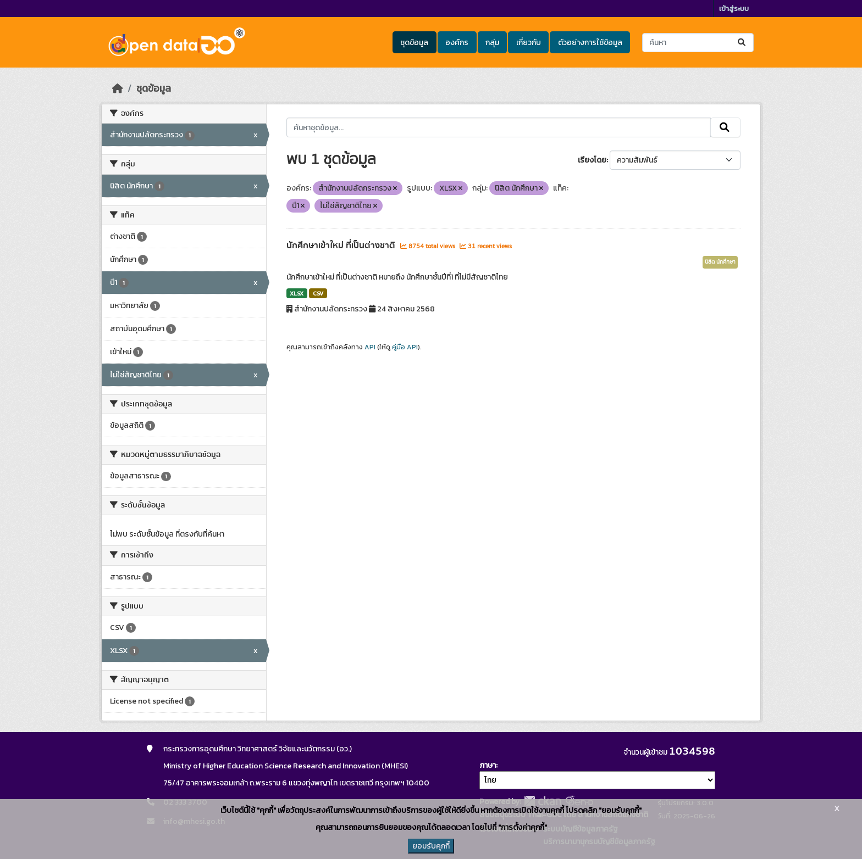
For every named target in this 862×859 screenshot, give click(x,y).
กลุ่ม (492, 42)
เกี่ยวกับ (528, 42)
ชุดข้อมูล (414, 42)
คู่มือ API (405, 347)
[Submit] (742, 42)
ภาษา (487, 765)
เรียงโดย (592, 160)
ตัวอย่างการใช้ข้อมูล (590, 42)
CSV (318, 293)
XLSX (296, 293)
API (369, 347)
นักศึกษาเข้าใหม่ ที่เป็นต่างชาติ (341, 245)
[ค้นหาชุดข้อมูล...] (698, 42)
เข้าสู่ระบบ (734, 8)
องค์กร (456, 42)
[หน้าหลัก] (117, 88)
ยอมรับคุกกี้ (431, 846)
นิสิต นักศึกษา (720, 262)
